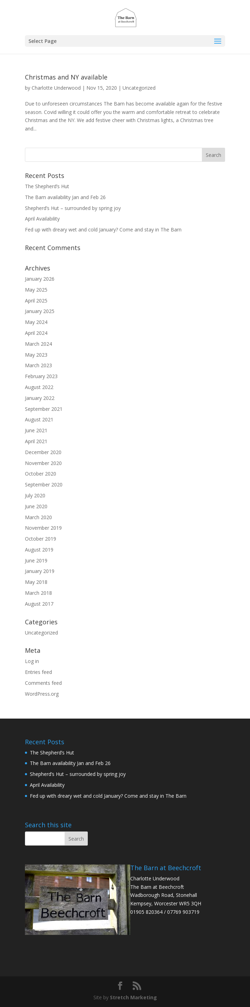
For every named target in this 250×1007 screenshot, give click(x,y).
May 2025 (36, 289)
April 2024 (36, 333)
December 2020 (43, 452)
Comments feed (43, 683)
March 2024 (38, 343)
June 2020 (36, 506)
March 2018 (38, 592)
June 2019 (36, 560)
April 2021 (36, 441)
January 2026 (39, 278)
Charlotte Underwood (56, 87)
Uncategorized (139, 87)
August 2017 (39, 603)
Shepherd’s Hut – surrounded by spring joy (73, 208)
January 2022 (39, 398)
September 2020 (44, 484)
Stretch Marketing (133, 997)
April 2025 (36, 300)
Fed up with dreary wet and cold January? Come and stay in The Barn (103, 229)
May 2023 (36, 354)
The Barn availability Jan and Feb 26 (65, 197)
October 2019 (40, 538)
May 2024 (36, 322)
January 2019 (39, 571)
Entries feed (38, 672)
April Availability (42, 218)
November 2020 (43, 463)
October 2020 (40, 473)
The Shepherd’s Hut (47, 186)
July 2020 (35, 495)
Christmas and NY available (66, 77)
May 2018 (36, 582)
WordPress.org (42, 693)
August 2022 (39, 387)
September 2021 (44, 409)
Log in (32, 661)
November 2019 (43, 527)
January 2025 (39, 311)
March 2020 (38, 517)
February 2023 (41, 376)
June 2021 (36, 430)
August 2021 (39, 419)
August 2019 (39, 549)
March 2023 (38, 365)
